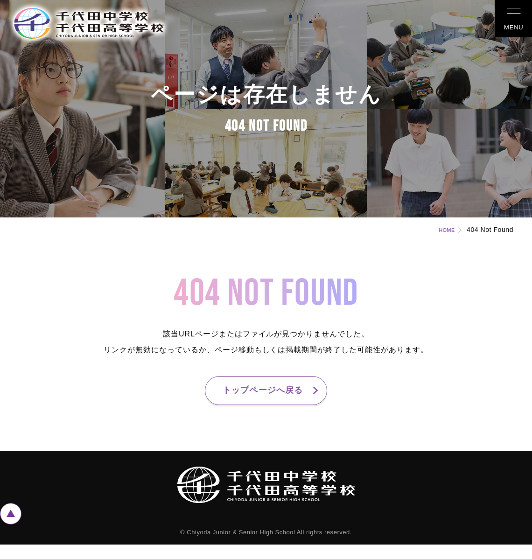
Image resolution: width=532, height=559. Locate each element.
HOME (442, 229)
